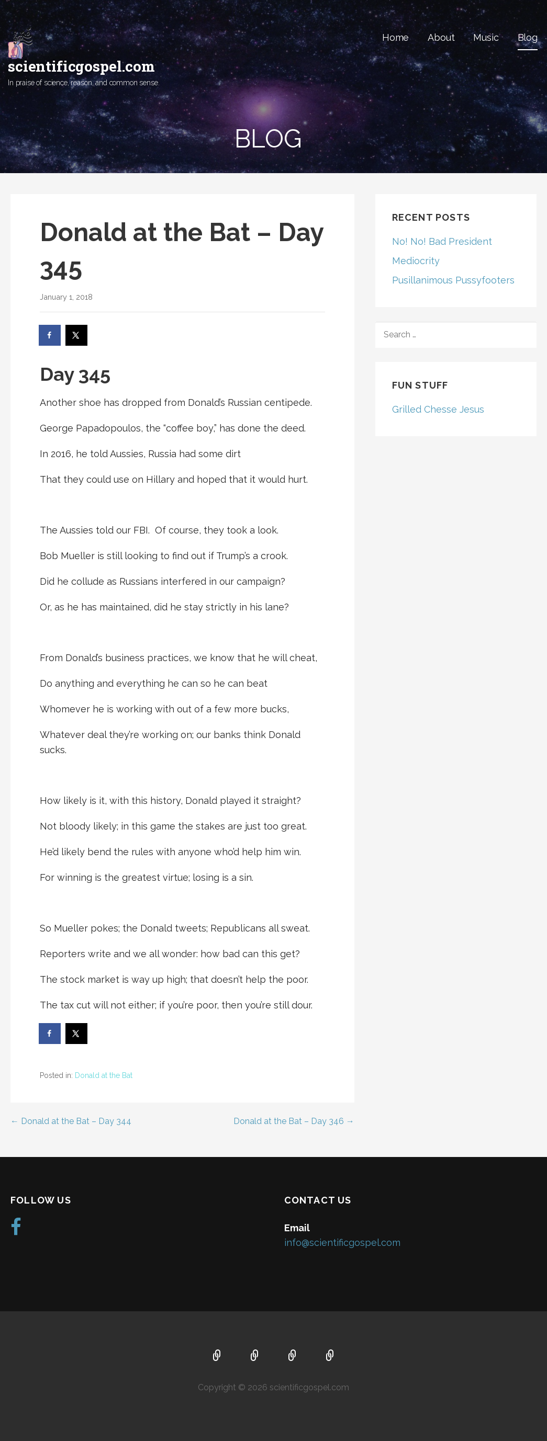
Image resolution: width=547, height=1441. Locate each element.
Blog (528, 37)
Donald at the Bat (103, 1075)
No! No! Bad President (442, 241)
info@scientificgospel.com (342, 1242)
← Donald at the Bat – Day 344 (70, 1121)
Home (395, 37)
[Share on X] (76, 335)
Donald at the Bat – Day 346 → (293, 1121)
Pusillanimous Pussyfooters (453, 280)
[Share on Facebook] (50, 335)
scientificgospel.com (81, 66)
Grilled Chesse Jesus (438, 409)
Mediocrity (416, 260)
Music (485, 37)
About (441, 37)
